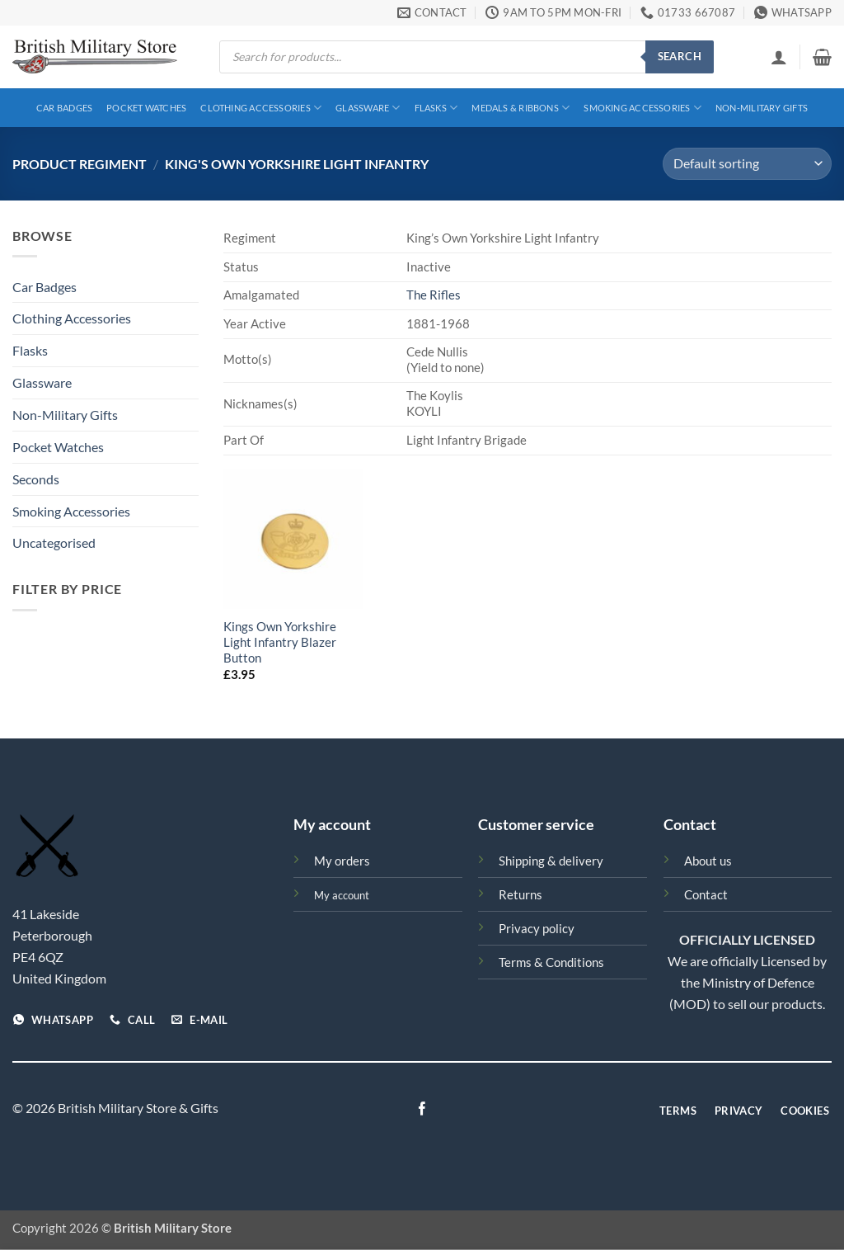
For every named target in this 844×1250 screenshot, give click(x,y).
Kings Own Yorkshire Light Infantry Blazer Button (279, 642)
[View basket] (822, 57)
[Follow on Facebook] (422, 1109)
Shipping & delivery (551, 861)
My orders (342, 861)
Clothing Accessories (260, 108)
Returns (520, 895)
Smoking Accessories (642, 108)
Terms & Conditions (551, 962)
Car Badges (64, 107)
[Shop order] (747, 164)
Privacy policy (536, 929)
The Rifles (433, 295)
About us (708, 861)
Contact (706, 895)
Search (679, 56)
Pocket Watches (146, 107)
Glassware (367, 108)
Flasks (436, 108)
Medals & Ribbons (520, 108)
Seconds (35, 479)
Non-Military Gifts (761, 107)
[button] (779, 57)
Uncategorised (54, 542)
